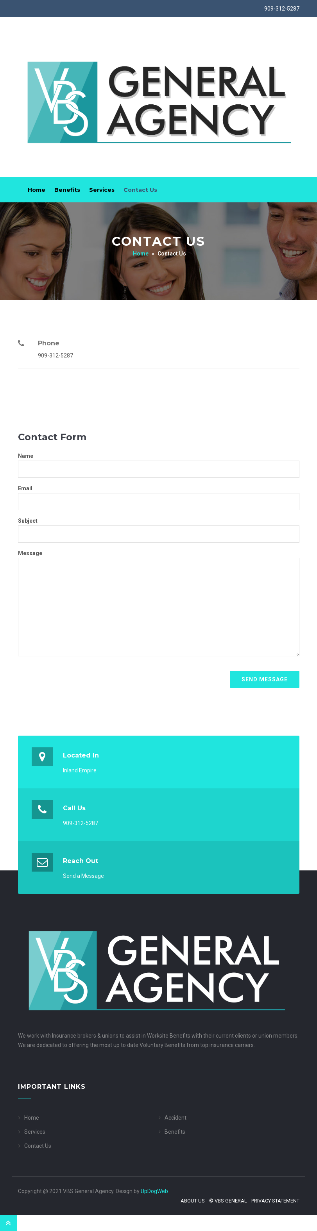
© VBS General (228, 1201)
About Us (193, 1201)
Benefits (67, 189)
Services (102, 189)
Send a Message (83, 876)
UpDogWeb (154, 1191)
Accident (175, 1118)
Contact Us (140, 189)
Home (36, 189)
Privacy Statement (275, 1201)
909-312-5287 (281, 8)
